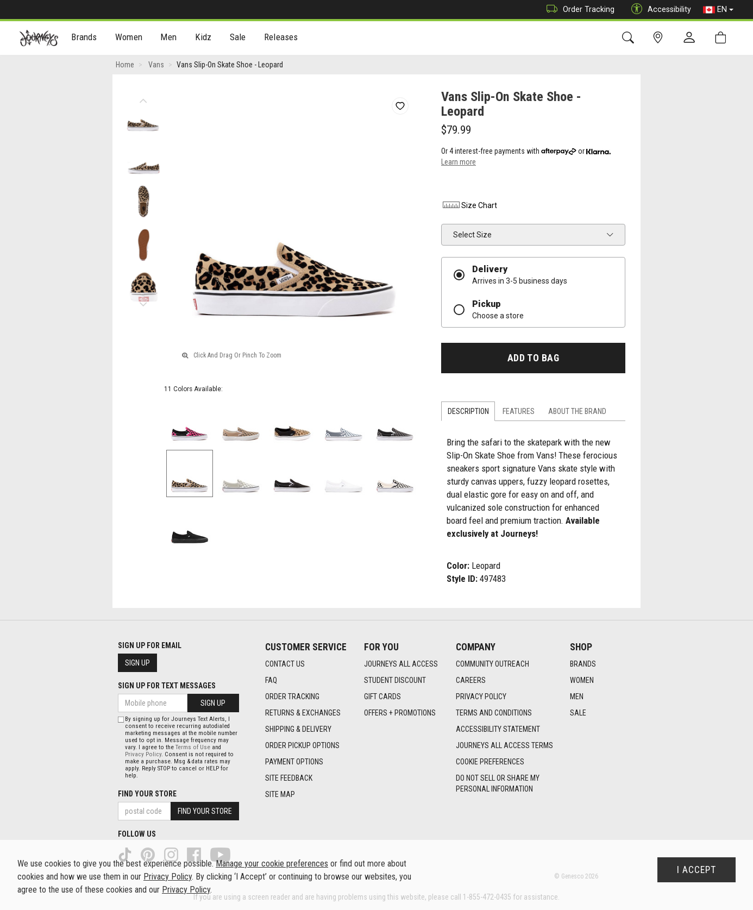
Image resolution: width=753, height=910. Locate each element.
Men (168, 39)
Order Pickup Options (302, 745)
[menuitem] (84, 38)
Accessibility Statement (498, 729)
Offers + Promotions (400, 712)
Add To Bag (533, 358)
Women (128, 39)
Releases (281, 39)
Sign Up (137, 662)
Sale (238, 39)
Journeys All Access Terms (504, 745)
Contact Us (285, 664)
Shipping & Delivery (298, 729)
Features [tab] (519, 411)
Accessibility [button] (658, 9)
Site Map (280, 794)
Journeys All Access (401, 664)
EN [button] (718, 10)
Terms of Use (192, 747)
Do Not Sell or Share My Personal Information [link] (497, 783)
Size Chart (469, 205)
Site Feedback (288, 778)
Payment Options (294, 761)
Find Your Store (147, 793)
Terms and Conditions (494, 712)
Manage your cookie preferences (272, 863)
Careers (471, 680)
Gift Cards (382, 696)
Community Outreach (492, 664)
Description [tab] (468, 411)
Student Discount (395, 680)
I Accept (696, 869)
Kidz (203, 39)
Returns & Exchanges (303, 712)
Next (143, 301)
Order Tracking (577, 9)
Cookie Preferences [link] (490, 761)
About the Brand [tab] (577, 411)
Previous (143, 98)
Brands (84, 39)
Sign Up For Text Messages (167, 685)
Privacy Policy (481, 696)
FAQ (271, 680)
